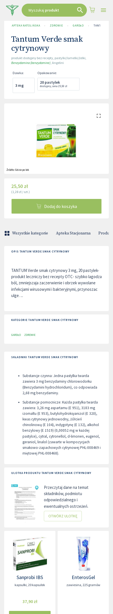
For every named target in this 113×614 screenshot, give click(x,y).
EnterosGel (83, 577)
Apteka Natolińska (26, 25)
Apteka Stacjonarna (73, 233)
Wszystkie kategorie (26, 233)
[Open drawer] (103, 10)
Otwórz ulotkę (63, 516)
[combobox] (54, 10)
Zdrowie (56, 25)
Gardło (78, 25)
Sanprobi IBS (30, 577)
